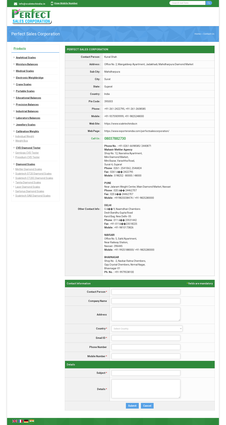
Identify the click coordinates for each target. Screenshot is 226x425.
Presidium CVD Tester (27, 157)
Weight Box (21, 140)
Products (20, 48)
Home (198, 34)
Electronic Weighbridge (29, 77)
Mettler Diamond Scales (28, 169)
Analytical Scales (26, 57)
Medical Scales (25, 71)
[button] (66, 3)
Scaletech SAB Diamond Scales (32, 195)
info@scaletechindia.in (32, 3)
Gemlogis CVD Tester (27, 152)
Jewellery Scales (25, 124)
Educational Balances (28, 97)
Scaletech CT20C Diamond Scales (34, 178)
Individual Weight (24, 136)
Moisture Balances (27, 64)
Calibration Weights (27, 131)
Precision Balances (27, 104)
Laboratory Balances (28, 118)
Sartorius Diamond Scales (29, 191)
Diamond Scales (25, 164)
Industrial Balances (27, 111)
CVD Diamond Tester (28, 147)
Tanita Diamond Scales (28, 182)
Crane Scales (23, 84)
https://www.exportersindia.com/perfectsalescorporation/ (136, 131)
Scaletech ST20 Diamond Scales (33, 173)
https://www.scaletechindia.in (120, 123)
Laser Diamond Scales (27, 186)
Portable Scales (25, 91)
